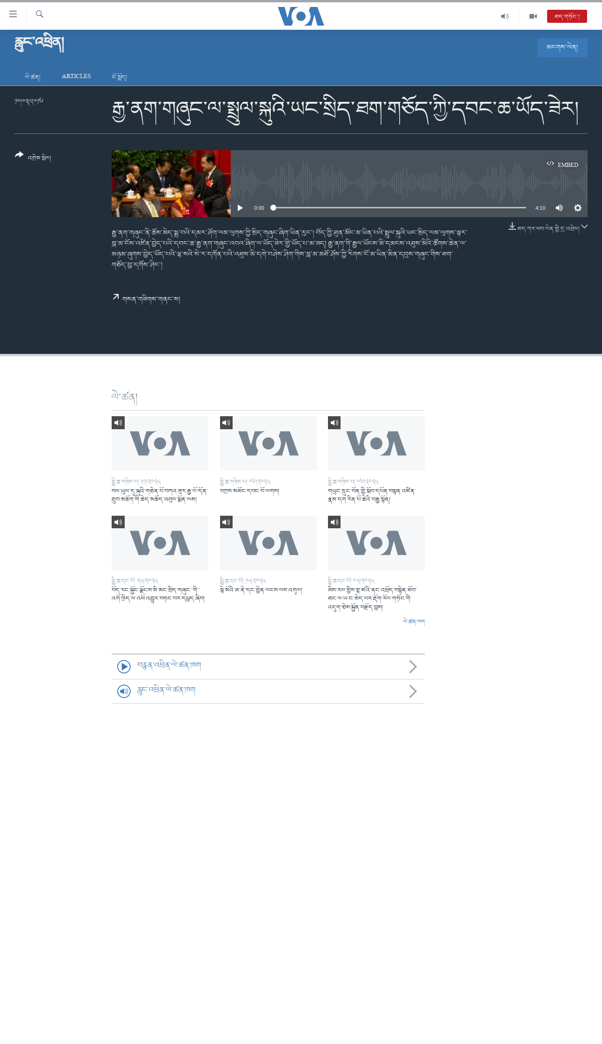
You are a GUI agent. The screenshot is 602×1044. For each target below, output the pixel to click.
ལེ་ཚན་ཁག (414, 622)
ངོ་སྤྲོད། (119, 77)
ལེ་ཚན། (32, 77)
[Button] (33, 159)
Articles (76, 77)
